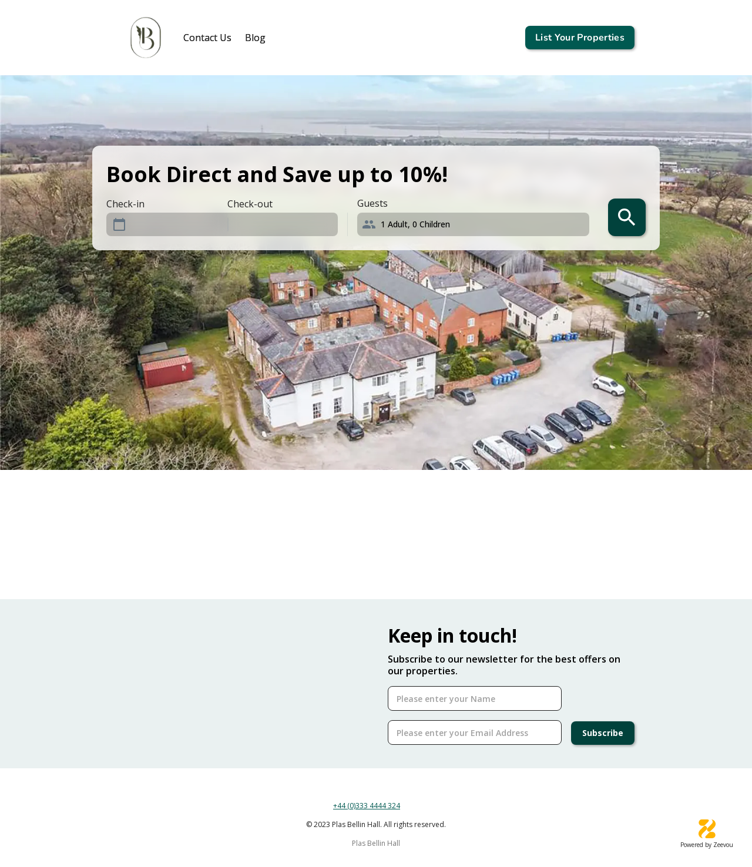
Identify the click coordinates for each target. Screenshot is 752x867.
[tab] (207, 37)
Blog (255, 37)
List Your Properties (579, 37)
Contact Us (207, 37)
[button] (478, 224)
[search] (627, 217)
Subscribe (602, 733)
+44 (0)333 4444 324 (366, 806)
